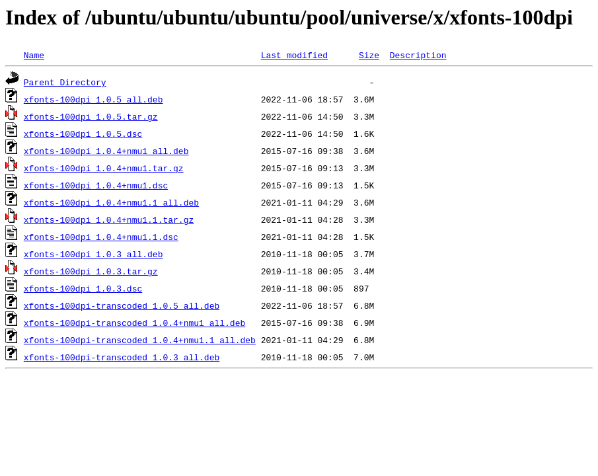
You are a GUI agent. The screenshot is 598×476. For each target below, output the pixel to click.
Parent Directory (65, 82)
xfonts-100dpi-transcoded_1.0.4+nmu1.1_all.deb (140, 340)
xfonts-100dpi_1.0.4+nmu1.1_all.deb (111, 202)
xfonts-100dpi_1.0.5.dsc (83, 133)
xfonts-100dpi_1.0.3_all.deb (93, 254)
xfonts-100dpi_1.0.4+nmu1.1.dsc (101, 237)
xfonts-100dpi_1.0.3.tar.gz (91, 271)
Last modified (294, 55)
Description (418, 55)
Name (34, 55)
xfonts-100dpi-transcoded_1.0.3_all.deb (121, 357)
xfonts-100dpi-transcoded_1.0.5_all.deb (121, 305)
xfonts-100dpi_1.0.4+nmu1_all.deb (106, 151)
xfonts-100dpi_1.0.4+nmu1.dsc (96, 185)
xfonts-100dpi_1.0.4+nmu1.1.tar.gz (109, 219)
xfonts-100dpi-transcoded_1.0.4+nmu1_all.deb (134, 323)
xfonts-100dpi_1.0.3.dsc (83, 288)
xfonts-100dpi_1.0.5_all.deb (93, 99)
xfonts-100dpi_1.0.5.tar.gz (91, 116)
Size (369, 55)
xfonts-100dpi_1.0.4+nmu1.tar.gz (104, 168)
